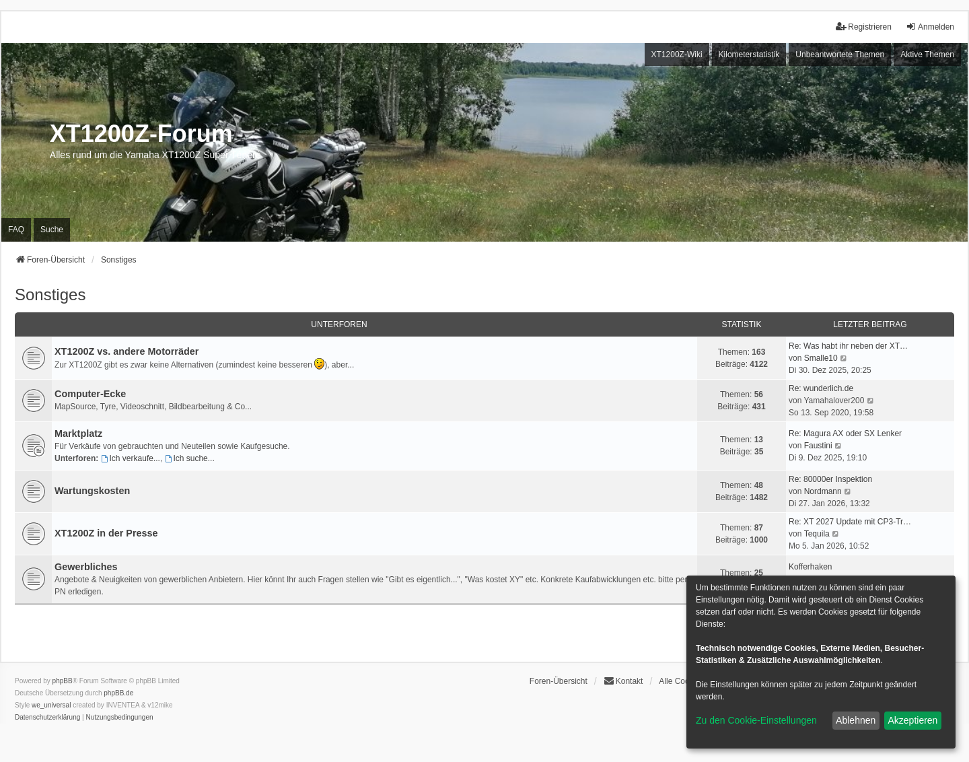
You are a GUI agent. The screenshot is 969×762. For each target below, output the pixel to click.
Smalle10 (821, 358)
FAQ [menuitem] (16, 229)
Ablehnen (855, 720)
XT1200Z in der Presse (106, 533)
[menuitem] (47, 718)
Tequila (817, 534)
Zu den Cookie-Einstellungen (756, 720)
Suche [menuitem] (51, 229)
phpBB (62, 681)
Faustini (818, 445)
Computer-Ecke (90, 393)
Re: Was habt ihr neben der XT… (848, 346)
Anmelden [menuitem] (930, 27)
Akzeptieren (912, 720)
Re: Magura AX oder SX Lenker (845, 433)
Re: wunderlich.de (821, 388)
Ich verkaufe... (130, 458)
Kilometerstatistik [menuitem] (749, 54)
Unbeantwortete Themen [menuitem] (839, 54)
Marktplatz (78, 433)
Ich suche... (190, 458)
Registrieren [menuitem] (864, 27)
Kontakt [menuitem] (623, 681)
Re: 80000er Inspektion (830, 479)
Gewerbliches (86, 566)
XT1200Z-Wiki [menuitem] (677, 54)
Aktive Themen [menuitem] (927, 54)
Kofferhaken (810, 567)
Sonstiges (50, 294)
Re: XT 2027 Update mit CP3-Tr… (850, 521)
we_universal (51, 705)
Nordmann (823, 491)
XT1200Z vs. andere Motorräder (127, 351)
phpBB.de (118, 693)
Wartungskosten (92, 490)
